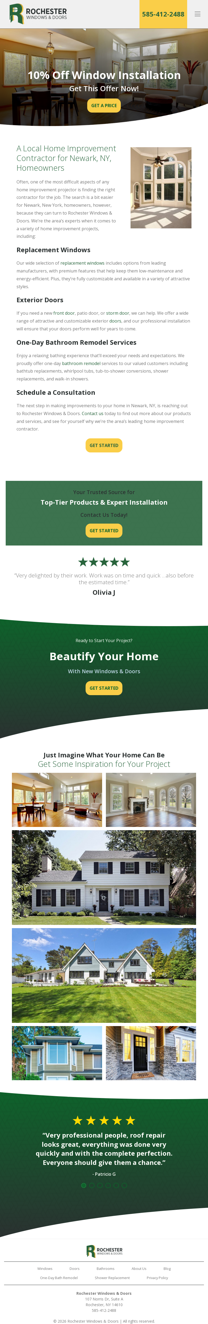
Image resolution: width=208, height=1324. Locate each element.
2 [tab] (92, 1185)
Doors (75, 1268)
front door (64, 313)
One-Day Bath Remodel (59, 1277)
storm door (117, 313)
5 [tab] (116, 1185)
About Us (139, 1268)
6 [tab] (124, 1185)
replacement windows (82, 263)
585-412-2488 (163, 13)
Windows (45, 1268)
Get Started (104, 445)
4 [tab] (108, 1185)
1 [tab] (84, 1185)
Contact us (92, 413)
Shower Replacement (112, 1277)
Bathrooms (106, 1268)
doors (115, 321)
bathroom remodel (81, 363)
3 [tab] (100, 1185)
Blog (167, 1268)
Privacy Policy (157, 1277)
